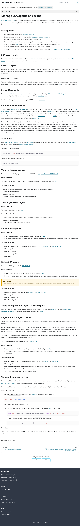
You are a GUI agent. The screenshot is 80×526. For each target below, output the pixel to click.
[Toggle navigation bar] (2, 2)
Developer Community (8, 477)
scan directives (71, 142)
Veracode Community (8, 475)
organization (54, 361)
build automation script (8, 383)
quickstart (42, 100)
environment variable (7, 311)
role (17, 44)
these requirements (28, 34)
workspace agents (34, 59)
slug (59, 84)
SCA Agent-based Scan (8, 20)
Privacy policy (6, 512)
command (30, 142)
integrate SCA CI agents (59, 94)
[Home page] (2, 7)
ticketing (41, 96)
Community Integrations (9, 480)
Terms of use (5, 514)
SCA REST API (26, 266)
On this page (6, 11)
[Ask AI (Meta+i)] (77, 2)
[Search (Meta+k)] (65, 2)
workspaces (60, 59)
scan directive (66, 309)
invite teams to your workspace (61, 49)
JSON (54, 116)
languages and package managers (39, 37)
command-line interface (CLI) (18, 109)
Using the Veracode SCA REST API (48, 174)
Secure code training (8, 502)
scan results (41, 116)
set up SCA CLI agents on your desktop (17, 94)
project (50, 408)
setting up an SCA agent (11, 142)
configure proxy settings (26, 144)
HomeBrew (51, 111)
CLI (49, 94)
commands (36, 118)
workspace (46, 246)
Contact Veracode (7, 499)
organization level (56, 246)
